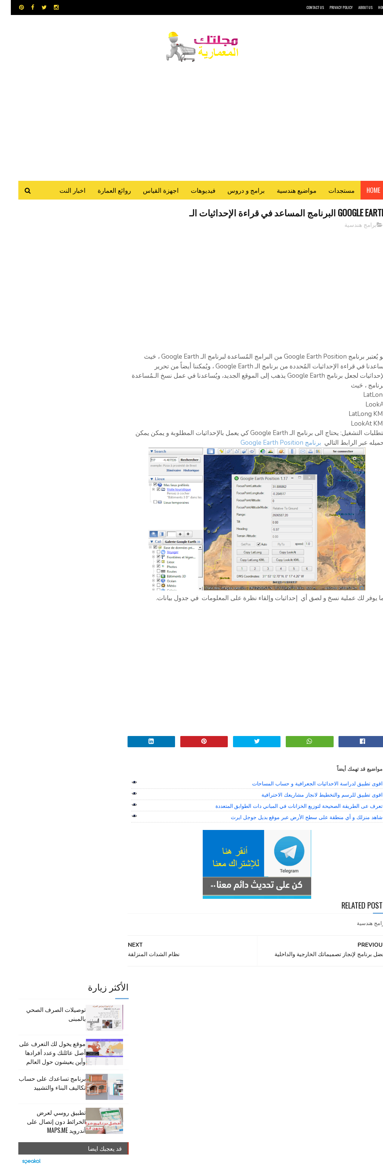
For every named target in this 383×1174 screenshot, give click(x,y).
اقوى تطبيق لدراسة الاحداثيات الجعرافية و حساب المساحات (306, 785)
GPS (242, 992)
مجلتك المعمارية (333, 1164)
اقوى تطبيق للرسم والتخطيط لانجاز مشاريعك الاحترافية (311, 796)
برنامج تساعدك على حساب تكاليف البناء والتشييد (41, 316)
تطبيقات (155, 1005)
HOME (371, 7)
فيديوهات (192, 190)
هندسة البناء (167, 1031)
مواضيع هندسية (286, 190)
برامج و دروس (235, 190)
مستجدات (331, 190)
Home (363, 190)
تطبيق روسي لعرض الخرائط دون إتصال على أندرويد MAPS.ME (45, 354)
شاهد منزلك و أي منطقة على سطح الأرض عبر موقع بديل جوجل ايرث (296, 818)
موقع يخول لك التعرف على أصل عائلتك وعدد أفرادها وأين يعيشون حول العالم (41, 286)
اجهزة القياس (150, 190)
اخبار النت (62, 190)
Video (199, 992)
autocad (173, 992)
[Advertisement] (191, 118)
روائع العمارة (103, 190)
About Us (354, 7)
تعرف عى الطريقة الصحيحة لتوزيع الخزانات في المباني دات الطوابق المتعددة (288, 807)
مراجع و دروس (233, 1031)
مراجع (153, 1018)
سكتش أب (207, 1018)
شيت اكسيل (178, 1018)
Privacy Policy (330, 7)
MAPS (222, 992)
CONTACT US (304, 7)
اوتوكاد (208, 1005)
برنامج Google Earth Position (255, 444)
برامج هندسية (349, 226)
